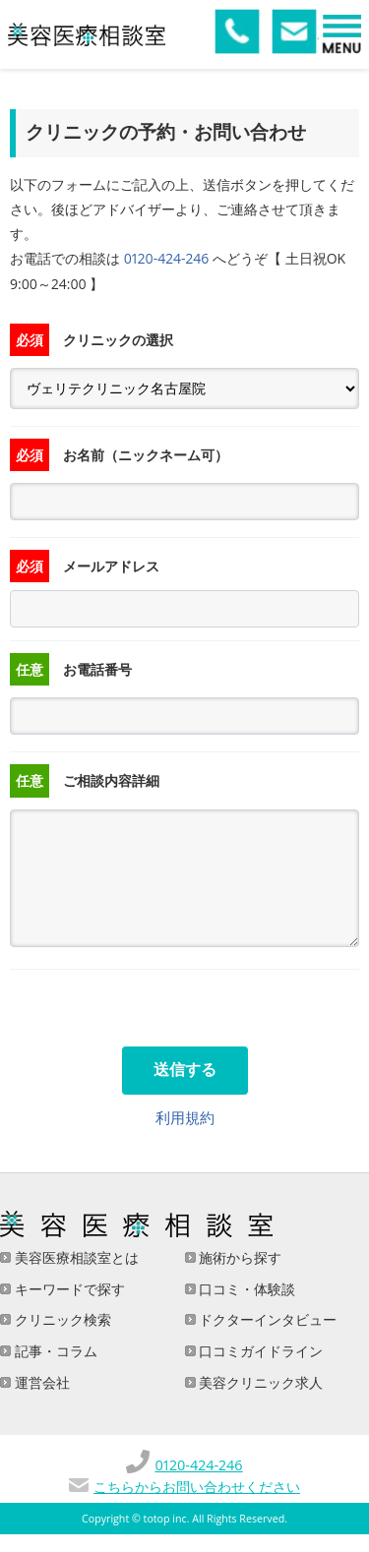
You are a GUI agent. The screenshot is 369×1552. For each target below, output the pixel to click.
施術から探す (239, 1257)
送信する (185, 1069)
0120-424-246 (167, 258)
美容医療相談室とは (75, 1257)
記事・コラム (54, 1351)
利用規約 (185, 1117)
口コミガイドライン (260, 1351)
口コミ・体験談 (246, 1289)
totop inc (165, 1518)
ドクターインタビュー (267, 1319)
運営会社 (40, 1382)
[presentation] (159, 1008)
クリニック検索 (61, 1319)
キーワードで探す (68, 1289)
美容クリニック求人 (260, 1382)
